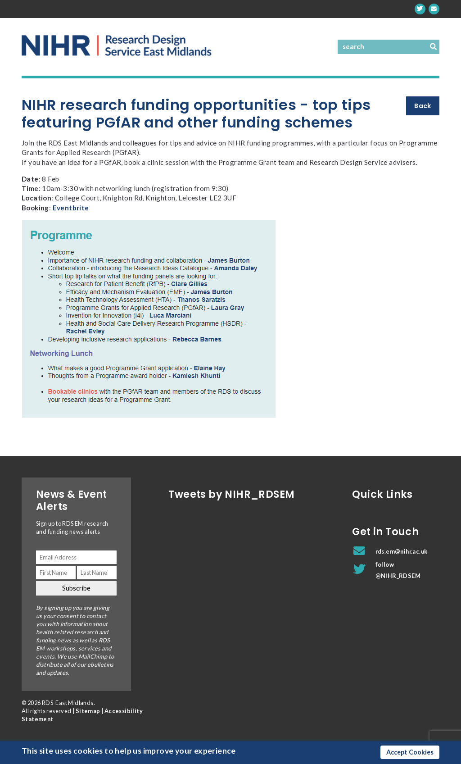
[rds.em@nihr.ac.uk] (434, 9)
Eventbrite (71, 208)
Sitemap (88, 710)
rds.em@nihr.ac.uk (401, 551)
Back (422, 105)
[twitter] (420, 9)
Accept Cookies (410, 752)
